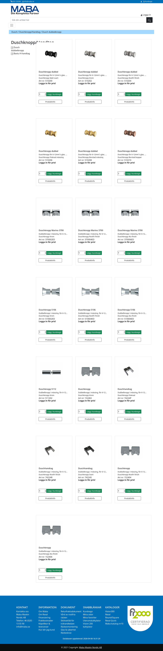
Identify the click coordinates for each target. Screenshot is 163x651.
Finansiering (44, 617)
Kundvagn (88, 611)
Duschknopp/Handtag (29, 32)
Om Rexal (43, 614)
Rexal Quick (110, 620)
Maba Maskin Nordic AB (90, 647)
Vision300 (110, 611)
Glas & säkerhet (68, 629)
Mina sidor (88, 614)
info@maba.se (23, 626)
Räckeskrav (66, 632)
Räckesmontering (69, 626)
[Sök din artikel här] (78, 20)
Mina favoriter (90, 617)
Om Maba (43, 611)
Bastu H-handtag (22, 53)
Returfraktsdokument (71, 611)
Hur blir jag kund (47, 629)
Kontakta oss (22, 611)
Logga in (147, 14)
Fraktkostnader (46, 620)
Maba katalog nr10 (114, 623)
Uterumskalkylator (92, 620)
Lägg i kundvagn (54, 94)
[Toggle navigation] (11, 25)
